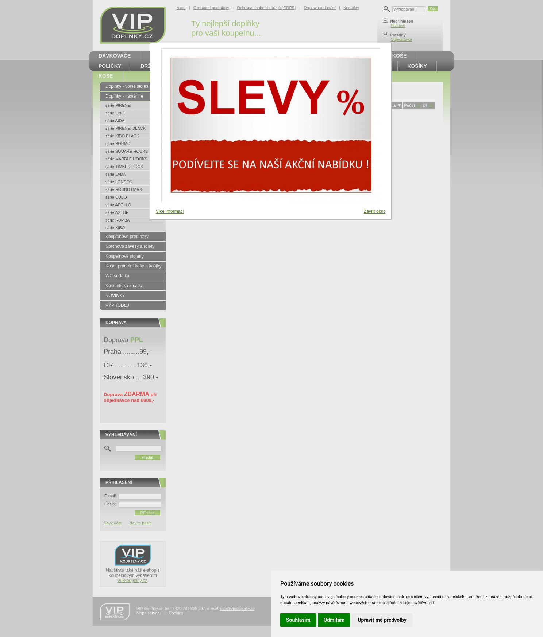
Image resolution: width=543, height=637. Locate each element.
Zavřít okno (375, 211)
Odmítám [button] (334, 620)
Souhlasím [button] (298, 620)
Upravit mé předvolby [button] (382, 620)
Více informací (170, 211)
